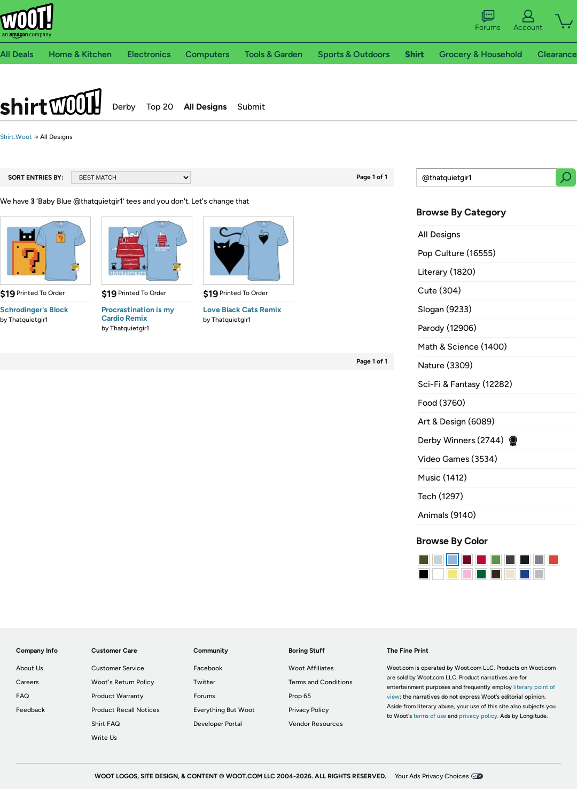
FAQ (22, 696)
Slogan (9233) (445, 309)
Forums (488, 21)
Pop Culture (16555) (457, 253)
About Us (29, 668)
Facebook (207, 668)
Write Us (104, 737)
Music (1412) (442, 478)
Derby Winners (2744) (461, 440)
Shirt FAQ (105, 724)
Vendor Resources (315, 724)
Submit (251, 107)
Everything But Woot (224, 710)
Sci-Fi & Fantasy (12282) (465, 384)
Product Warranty (117, 696)
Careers (27, 682)
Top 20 (159, 107)
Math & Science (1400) (462, 347)
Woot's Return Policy (122, 682)
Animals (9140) (447, 515)
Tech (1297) (440, 496)
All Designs (205, 107)
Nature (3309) (445, 365)
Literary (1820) (446, 272)
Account (527, 21)
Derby (124, 107)
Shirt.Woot (51, 101)
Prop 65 (299, 696)
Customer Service (117, 668)
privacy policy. (478, 716)
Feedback (30, 710)
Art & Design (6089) (456, 421)
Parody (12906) (447, 328)
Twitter (204, 682)
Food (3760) (441, 403)
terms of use (430, 716)
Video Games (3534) (457, 459)
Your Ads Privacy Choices (432, 776)
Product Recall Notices (125, 710)
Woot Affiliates (311, 668)
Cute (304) (439, 290)
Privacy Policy (308, 710)
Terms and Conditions (320, 682)
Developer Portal (217, 724)
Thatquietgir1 (28, 319)
